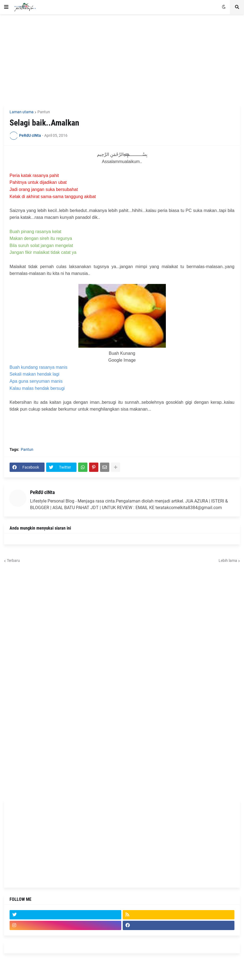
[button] (6, 7)
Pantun (43, 112)
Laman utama (22, 112)
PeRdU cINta (42, 492)
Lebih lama (228, 560)
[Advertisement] (122, 59)
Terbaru (13, 560)
